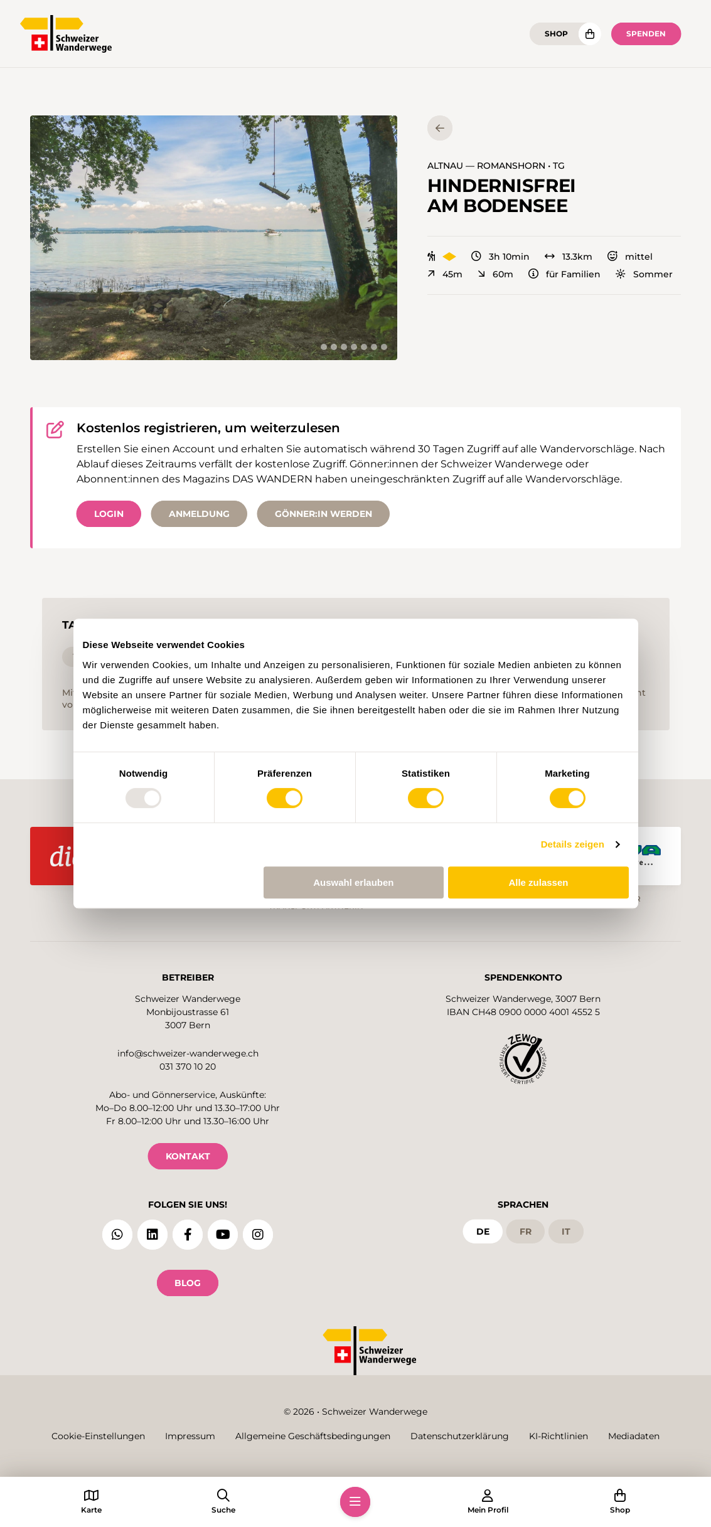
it (566, 1229)
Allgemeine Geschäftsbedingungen (312, 1436)
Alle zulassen (538, 882)
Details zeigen (572, 844)
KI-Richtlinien (558, 1436)
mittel (630, 257)
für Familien (564, 274)
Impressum (190, 1436)
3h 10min (500, 257)
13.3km (568, 257)
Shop (556, 33)
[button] (213, 237)
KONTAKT (188, 1154)
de (482, 1229)
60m (495, 274)
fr (526, 1229)
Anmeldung (199, 513)
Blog (187, 1281)
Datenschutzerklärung (459, 1436)
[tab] (324, 347)
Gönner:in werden (323, 513)
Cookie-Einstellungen (98, 1436)
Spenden (646, 33)
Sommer (644, 274)
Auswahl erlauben (353, 882)
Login (109, 513)
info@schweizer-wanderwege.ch (188, 1051)
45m (444, 274)
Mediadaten (634, 1436)
